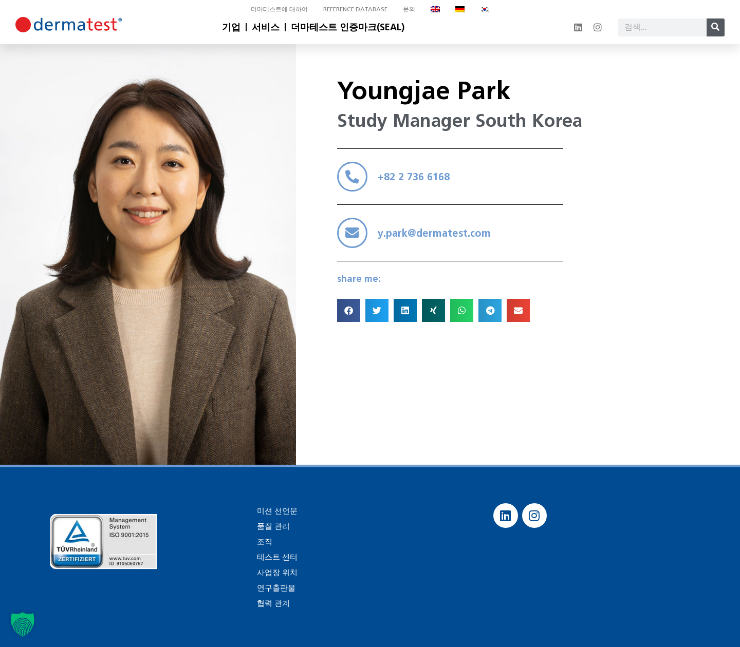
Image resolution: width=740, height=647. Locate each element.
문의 (409, 9)
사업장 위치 (276, 572)
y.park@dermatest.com (437, 239)
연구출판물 (275, 587)
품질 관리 (272, 526)
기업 (231, 27)
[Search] (716, 27)
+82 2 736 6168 (417, 179)
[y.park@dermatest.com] (354, 239)
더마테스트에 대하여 (279, 9)
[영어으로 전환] (435, 9)
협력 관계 (272, 603)
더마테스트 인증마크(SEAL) (347, 27)
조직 (264, 541)
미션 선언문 (276, 510)
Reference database (355, 9)
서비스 (266, 27)
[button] (348, 318)
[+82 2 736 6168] (354, 179)
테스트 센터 (276, 557)
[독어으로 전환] (460, 9)
